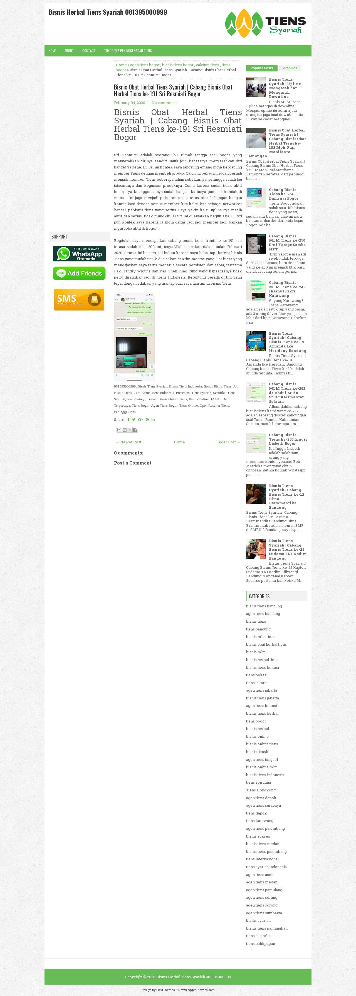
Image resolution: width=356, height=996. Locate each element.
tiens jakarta (257, 682)
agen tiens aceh (259, 874)
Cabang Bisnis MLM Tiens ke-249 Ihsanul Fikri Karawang (287, 289)
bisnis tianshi (257, 751)
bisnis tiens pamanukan (267, 928)
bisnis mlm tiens (260, 636)
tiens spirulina (258, 782)
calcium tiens (207, 64)
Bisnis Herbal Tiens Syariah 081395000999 (108, 12)
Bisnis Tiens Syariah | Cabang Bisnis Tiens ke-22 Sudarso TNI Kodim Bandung (288, 549)
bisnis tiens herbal (262, 713)
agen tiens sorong (262, 905)
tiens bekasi (257, 674)
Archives (290, 68)
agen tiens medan (261, 882)
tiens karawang (259, 820)
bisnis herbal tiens (262, 659)
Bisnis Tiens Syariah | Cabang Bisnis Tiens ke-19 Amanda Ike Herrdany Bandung (287, 342)
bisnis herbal (257, 728)
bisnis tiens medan (262, 843)
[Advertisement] (178, 631)
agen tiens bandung (263, 613)
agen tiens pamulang (264, 889)
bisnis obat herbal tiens (266, 644)
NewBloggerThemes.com (196, 990)
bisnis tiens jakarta (262, 698)
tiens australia (258, 935)
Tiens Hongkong (261, 790)
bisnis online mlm (262, 766)
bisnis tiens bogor (178, 64)
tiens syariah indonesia (266, 866)
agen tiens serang (261, 897)
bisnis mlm (256, 651)
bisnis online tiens (262, 743)
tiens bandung (258, 629)
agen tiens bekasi (261, 705)
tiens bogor (256, 721)
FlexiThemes (165, 990)
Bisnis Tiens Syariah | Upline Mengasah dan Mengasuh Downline (285, 88)
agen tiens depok (261, 797)
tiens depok (256, 813)
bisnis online (257, 736)
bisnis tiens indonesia (265, 774)
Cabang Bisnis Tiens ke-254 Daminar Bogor (283, 194)
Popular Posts (262, 68)
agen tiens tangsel (262, 759)
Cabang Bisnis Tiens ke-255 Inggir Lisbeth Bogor (288, 439)
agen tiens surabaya (263, 805)
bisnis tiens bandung (264, 605)
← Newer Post (128, 441)
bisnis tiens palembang (266, 851)
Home (52, 50)
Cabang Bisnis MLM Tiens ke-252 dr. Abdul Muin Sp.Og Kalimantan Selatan (287, 392)
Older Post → (228, 441)
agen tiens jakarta (261, 690)
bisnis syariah (258, 920)
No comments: (164, 102)
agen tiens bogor (145, 64)
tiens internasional (262, 858)
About (69, 50)
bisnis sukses (258, 836)
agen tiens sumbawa (264, 912)
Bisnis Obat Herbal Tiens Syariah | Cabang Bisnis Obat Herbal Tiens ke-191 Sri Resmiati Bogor (173, 90)
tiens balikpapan (260, 943)
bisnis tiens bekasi (262, 667)
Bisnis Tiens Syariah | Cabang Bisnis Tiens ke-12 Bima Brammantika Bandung (286, 496)
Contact (89, 50)
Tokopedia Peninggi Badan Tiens (128, 50)
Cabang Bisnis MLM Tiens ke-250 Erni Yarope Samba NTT (287, 243)
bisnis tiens (256, 621)
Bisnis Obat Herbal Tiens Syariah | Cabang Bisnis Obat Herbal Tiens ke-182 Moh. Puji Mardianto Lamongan (276, 143)
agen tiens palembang (265, 828)
